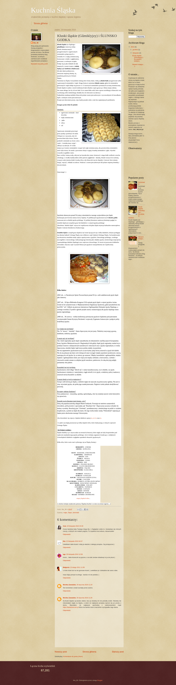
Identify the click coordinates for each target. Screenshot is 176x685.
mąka (65, 512)
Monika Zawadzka (69, 585)
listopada (136, 53)
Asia (64, 526)
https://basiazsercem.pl (71, 607)
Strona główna (41, 23)
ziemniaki (76, 512)
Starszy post (118, 652)
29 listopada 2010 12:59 (74, 554)
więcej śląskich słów (82, 498)
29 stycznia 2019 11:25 (84, 598)
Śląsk (70, 512)
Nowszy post (61, 652)
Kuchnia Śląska (53, 10)
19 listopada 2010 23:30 (75, 526)
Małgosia (66, 567)
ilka (64, 541)
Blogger (100, 680)
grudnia (135, 49)
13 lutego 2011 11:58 (77, 567)
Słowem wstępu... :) (141, 238)
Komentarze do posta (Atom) (73, 656)
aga (64, 554)
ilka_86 (35, 43)
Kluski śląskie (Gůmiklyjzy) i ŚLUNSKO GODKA (137, 58)
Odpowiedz (67, 534)
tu (91, 418)
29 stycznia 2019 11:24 (84, 585)
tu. (101, 418)
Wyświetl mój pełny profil (39, 64)
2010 (133, 47)
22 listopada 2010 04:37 (74, 541)
